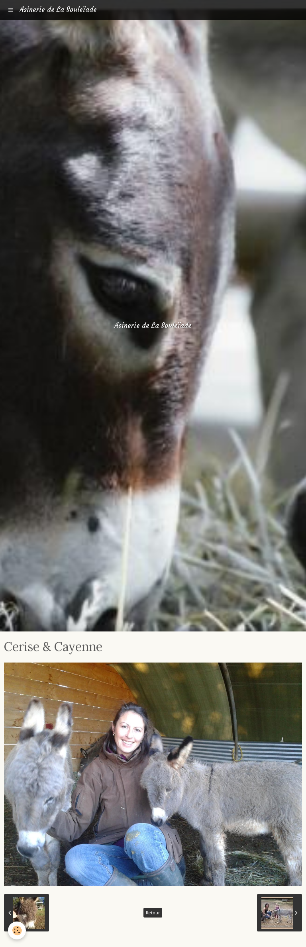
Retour (153, 913)
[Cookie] (17, 930)
